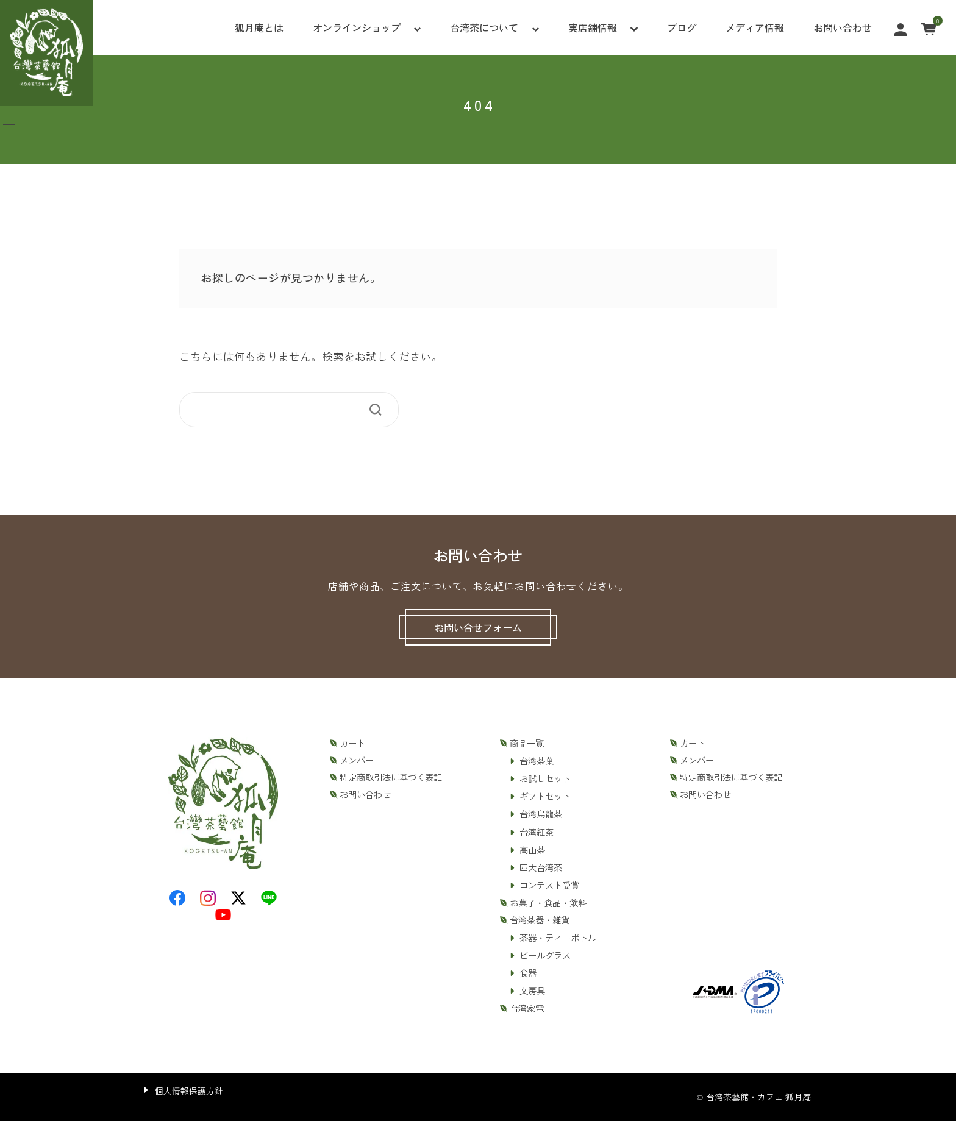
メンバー (357, 760)
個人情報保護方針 (189, 1090)
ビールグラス (545, 955)
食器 (528, 973)
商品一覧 (527, 743)
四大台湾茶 (540, 867)
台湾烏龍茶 (540, 814)
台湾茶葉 (536, 761)
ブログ (681, 27)
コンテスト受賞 (549, 885)
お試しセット (545, 778)
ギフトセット (545, 796)
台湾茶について (484, 27)
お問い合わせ (842, 27)
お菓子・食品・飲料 (548, 903)
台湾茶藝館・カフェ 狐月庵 (758, 1097)
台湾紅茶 (536, 832)
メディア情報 (755, 27)
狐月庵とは (259, 27)
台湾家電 (527, 1008)
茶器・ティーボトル (557, 937)
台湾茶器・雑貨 (539, 920)
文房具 (532, 990)
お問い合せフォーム (478, 627)
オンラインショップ (357, 27)
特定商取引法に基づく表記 (391, 777)
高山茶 (532, 850)
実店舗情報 (592, 27)
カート (352, 743)
